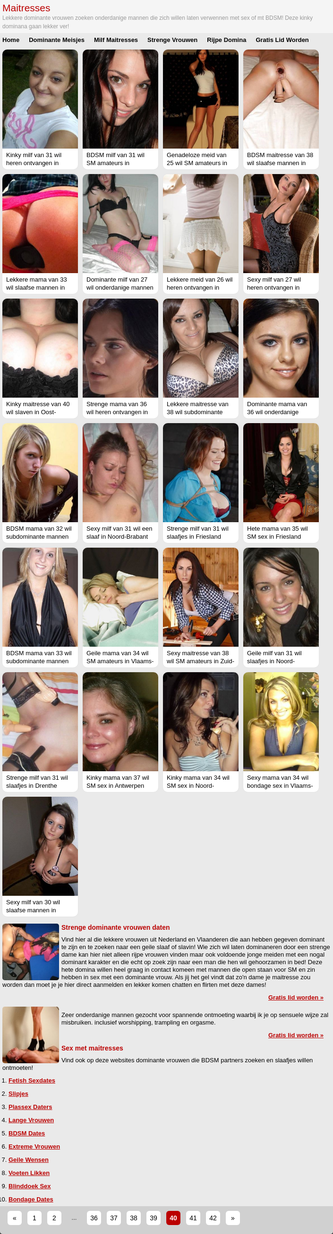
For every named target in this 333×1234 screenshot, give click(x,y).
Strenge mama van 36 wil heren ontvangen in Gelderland (117, 412)
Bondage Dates (31, 1199)
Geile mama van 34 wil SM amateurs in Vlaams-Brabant (120, 661)
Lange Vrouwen (31, 1120)
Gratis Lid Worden (282, 39)
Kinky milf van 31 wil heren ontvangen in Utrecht (33, 163)
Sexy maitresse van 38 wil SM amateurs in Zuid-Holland (200, 661)
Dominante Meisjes (57, 39)
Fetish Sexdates (32, 1080)
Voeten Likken (29, 1172)
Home (10, 39)
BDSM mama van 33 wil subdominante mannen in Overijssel (39, 661)
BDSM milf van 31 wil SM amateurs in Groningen (115, 163)
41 (193, 1218)
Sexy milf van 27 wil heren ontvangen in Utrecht (274, 287)
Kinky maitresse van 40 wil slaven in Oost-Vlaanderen (37, 412)
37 (114, 1218)
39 (153, 1218)
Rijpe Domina (226, 39)
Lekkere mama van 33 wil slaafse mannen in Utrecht (36, 287)
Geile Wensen (29, 1159)
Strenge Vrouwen (172, 39)
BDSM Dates (27, 1133)
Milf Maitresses (116, 39)
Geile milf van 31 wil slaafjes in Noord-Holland (274, 661)
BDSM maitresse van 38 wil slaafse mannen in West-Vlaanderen (280, 163)
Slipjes (18, 1093)
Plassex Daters (30, 1106)
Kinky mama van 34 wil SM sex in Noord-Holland (198, 785)
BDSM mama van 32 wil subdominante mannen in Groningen (39, 536)
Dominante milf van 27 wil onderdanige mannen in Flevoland (120, 287)
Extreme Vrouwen (34, 1146)
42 (213, 1218)
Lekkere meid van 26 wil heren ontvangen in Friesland (199, 287)
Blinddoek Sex (30, 1186)
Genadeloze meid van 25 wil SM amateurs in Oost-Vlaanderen (197, 163)
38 (133, 1218)
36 (94, 1218)
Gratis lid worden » (296, 997)
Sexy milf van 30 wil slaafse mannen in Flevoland (33, 910)
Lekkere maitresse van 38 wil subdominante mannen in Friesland (198, 412)
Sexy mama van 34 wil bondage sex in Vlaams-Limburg (280, 785)
